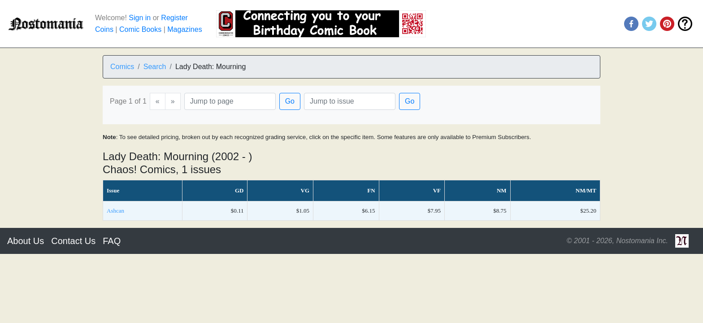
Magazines (184, 29)
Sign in (140, 18)
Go (290, 101)
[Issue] (349, 101)
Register (174, 18)
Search (154, 66)
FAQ (112, 241)
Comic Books (140, 29)
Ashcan (115, 210)
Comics (122, 66)
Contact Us (73, 241)
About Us (25, 241)
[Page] (230, 101)
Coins (104, 29)
